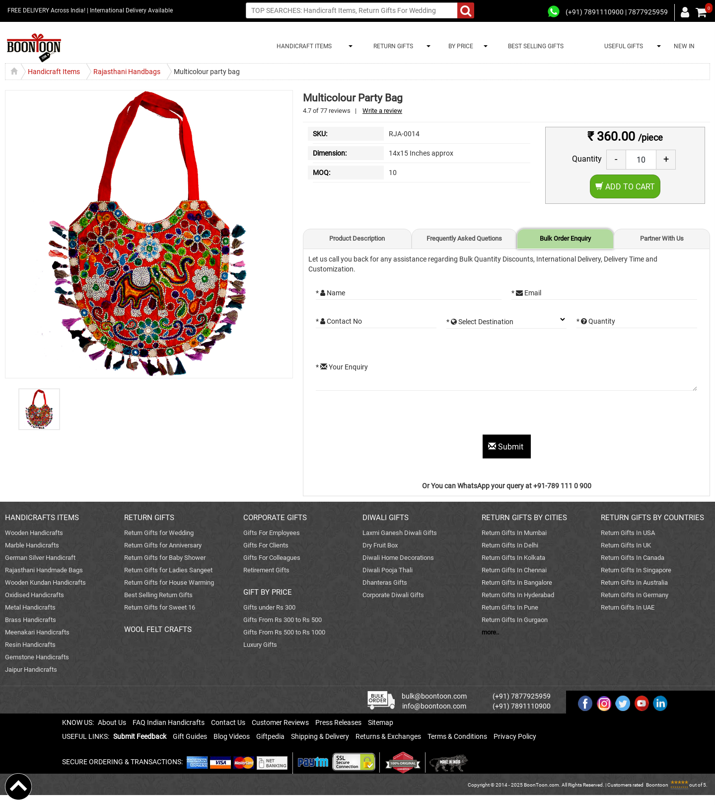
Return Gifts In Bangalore (517, 582)
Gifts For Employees (271, 533)
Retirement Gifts (266, 570)
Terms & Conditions (457, 736)
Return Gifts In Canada (632, 557)
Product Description (357, 238)
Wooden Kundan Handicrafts (45, 582)
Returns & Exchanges (388, 736)
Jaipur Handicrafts (31, 669)
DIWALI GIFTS (385, 517)
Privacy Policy (515, 736)
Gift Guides (190, 736)
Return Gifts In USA (628, 533)
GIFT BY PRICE (267, 592)
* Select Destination (479, 322)
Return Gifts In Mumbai (514, 533)
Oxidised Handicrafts (34, 595)
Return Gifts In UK (626, 545)
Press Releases (338, 722)
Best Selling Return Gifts (158, 595)
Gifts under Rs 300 (269, 607)
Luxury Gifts (260, 644)
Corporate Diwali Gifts (393, 595)
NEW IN (684, 46)
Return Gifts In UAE (627, 607)
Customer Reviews (280, 722)
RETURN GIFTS (391, 46)
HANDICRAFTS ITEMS (42, 517)
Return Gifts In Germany (634, 595)
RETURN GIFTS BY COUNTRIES (652, 517)
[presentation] (391, 415)
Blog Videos (232, 736)
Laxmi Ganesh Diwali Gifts (399, 533)
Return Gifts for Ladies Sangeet (168, 570)
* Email (526, 293)
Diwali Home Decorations (398, 557)
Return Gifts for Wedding (159, 533)
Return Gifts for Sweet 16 (159, 607)
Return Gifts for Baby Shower (165, 557)
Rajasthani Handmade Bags (44, 570)
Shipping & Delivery (320, 736)
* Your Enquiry (342, 367)
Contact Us (228, 722)
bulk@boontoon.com (434, 696)
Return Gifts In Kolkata (513, 557)
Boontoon (657, 785)
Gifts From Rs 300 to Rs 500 (282, 620)
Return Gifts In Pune (510, 607)
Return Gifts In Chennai (514, 570)
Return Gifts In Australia (634, 582)
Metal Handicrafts (30, 607)
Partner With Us (662, 238)
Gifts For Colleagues (271, 557)
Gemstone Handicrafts (37, 657)
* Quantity (595, 321)
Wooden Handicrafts (34, 533)
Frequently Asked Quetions (464, 238)
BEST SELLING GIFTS (536, 46)
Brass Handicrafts (30, 620)
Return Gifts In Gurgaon (515, 620)
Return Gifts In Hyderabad (518, 595)
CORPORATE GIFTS (275, 517)
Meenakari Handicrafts (37, 632)
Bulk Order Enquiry (565, 238)
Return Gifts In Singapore (636, 570)
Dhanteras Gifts (384, 582)
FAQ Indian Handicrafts (169, 722)
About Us (112, 722)
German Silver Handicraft (40, 557)
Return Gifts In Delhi (510, 545)
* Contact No (339, 321)
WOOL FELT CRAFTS (158, 629)
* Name (330, 293)
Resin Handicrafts (30, 644)
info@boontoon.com (434, 706)
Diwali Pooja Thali (387, 570)
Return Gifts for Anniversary (163, 545)
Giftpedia (270, 736)
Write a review (382, 110)
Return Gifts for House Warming (169, 582)
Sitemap (380, 722)
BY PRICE (459, 46)
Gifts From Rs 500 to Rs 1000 (284, 632)
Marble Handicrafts (32, 545)
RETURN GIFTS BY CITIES (524, 517)
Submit (506, 446)
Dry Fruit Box (380, 545)
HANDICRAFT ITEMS (303, 46)
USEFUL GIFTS (622, 46)
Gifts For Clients (265, 545)
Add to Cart (625, 186)
